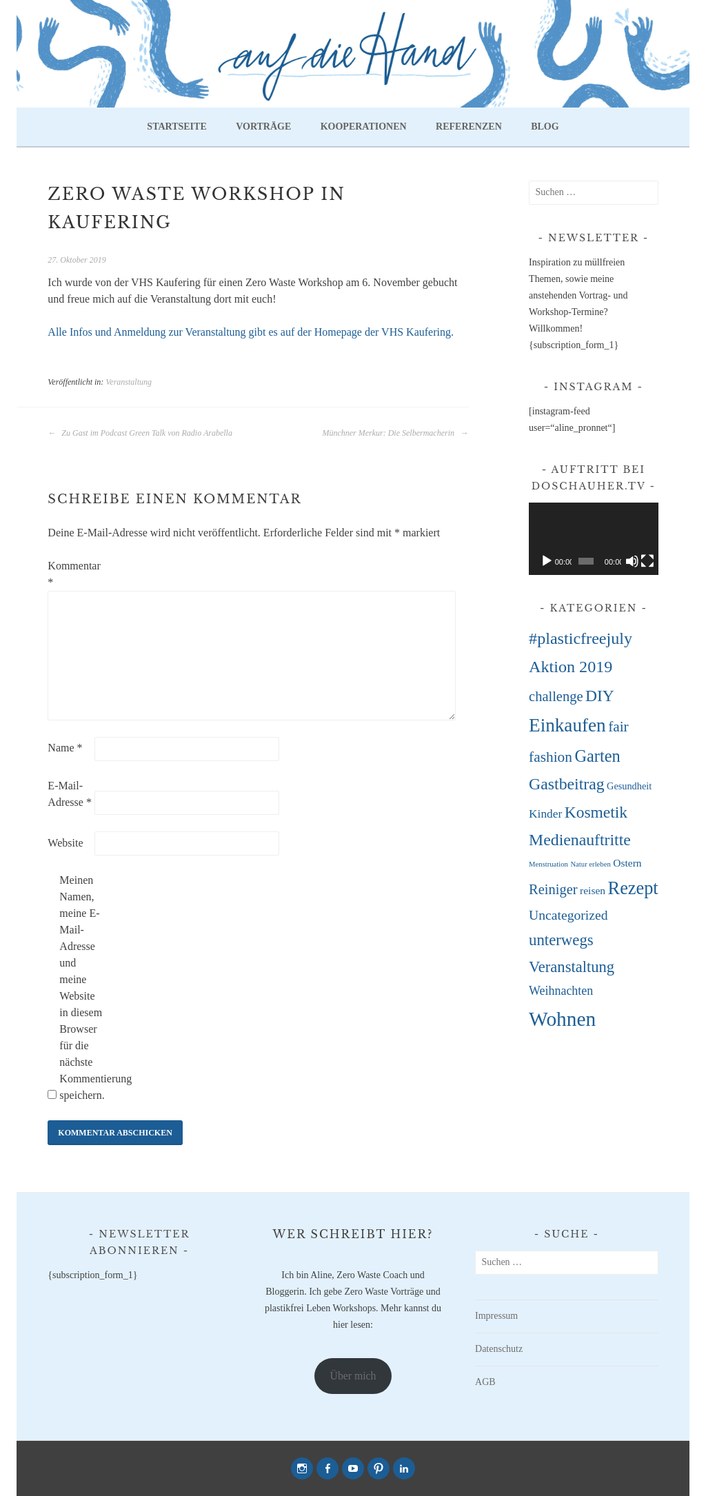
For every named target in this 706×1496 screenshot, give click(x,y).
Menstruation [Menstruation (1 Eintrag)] (548, 864)
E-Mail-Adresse (70, 794)
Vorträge (263, 126)
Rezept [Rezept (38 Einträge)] (633, 888)
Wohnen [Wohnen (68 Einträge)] (562, 1019)
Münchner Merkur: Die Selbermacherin (395, 433)
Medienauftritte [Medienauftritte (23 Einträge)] (580, 840)
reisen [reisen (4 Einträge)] (592, 890)
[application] (593, 539)
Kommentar (70, 574)
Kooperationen (364, 126)
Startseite (176, 126)
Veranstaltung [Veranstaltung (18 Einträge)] (571, 967)
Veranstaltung (128, 382)
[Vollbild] (647, 561)
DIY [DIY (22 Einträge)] (599, 696)
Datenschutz (499, 1349)
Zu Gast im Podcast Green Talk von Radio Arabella (140, 433)
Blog (544, 126)
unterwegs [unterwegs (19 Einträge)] (561, 940)
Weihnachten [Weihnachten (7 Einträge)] (561, 991)
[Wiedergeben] (547, 561)
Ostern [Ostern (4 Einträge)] (627, 863)
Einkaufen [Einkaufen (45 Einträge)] (567, 725)
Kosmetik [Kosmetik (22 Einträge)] (596, 812)
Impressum (496, 1316)
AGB (485, 1382)
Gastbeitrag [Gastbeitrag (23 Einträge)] (566, 784)
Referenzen (469, 126)
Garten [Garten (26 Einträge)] (597, 756)
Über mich (353, 1376)
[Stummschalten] (632, 561)
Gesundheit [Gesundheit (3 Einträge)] (629, 785)
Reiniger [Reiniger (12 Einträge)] (553, 889)
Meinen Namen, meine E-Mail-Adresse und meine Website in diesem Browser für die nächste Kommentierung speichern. (81, 987)
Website (65, 843)
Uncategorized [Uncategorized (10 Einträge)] (568, 915)
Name (65, 748)
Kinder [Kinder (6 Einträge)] (545, 813)
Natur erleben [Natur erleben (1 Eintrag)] (590, 864)
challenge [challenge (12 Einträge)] (556, 696)
